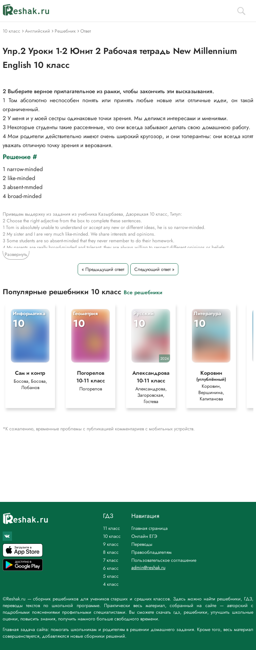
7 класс (110, 560)
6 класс (111, 568)
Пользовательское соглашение (163, 560)
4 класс (111, 584)
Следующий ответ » (154, 269)
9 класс (111, 544)
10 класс (112, 536)
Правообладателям (151, 552)
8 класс (111, 552)
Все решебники (143, 292)
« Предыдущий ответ (103, 269)
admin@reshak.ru (148, 567)
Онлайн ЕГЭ (144, 536)
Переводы (141, 544)
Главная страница (149, 528)
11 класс (111, 528)
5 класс (111, 576)
